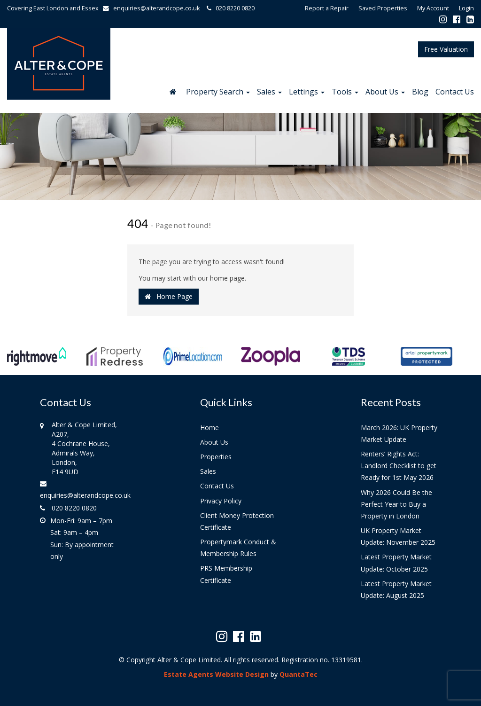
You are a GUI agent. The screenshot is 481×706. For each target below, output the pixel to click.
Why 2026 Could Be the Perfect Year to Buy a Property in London (396, 504)
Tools (345, 91)
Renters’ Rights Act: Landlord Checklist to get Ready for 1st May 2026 (398, 465)
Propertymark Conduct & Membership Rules (238, 547)
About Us (385, 91)
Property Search (218, 91)
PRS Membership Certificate (226, 574)
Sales (269, 91)
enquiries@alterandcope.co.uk (153, 8)
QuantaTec (298, 674)
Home (209, 427)
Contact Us (454, 91)
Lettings (307, 91)
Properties (216, 456)
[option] (36, 361)
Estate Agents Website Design (216, 674)
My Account (433, 8)
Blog (420, 91)
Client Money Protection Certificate (237, 521)
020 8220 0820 (229, 8)
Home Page (169, 296)
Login (466, 8)
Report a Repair (327, 8)
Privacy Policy (220, 500)
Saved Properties (382, 8)
